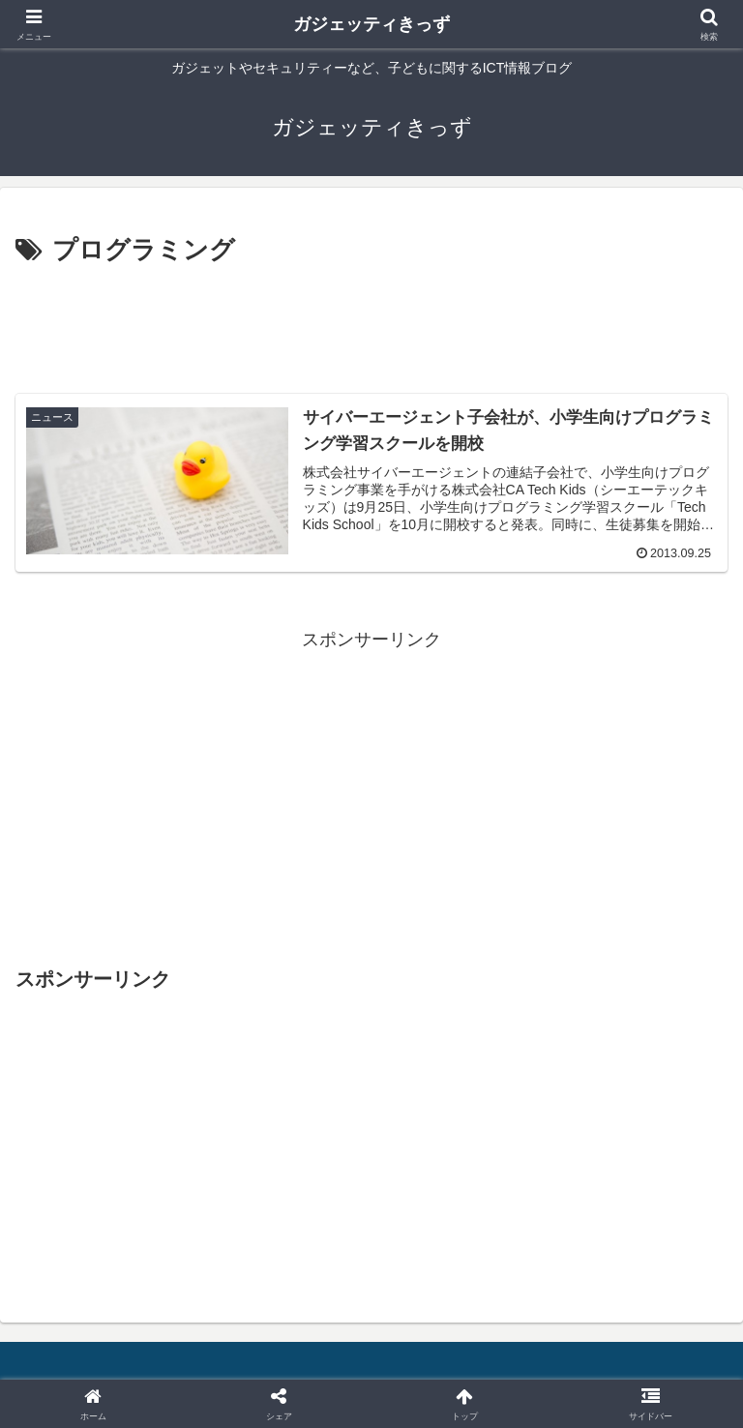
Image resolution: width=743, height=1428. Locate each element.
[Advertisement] (371, 325)
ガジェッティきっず (371, 24)
